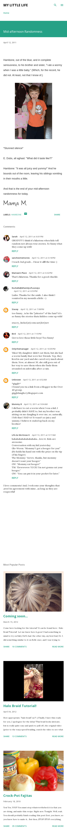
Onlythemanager (20, 348)
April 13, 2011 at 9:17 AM (44, 435)
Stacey (15, 309)
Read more (58, 646)
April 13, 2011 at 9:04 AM (36, 404)
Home (6, 13)
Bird (14, 333)
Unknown (16, 379)
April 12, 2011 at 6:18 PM (43, 257)
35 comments (19, 826)
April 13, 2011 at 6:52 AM (35, 379)
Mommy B (17, 404)
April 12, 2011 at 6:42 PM (40, 273)
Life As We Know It (21, 435)
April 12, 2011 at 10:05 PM (43, 348)
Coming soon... (15, 616)
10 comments (19, 646)
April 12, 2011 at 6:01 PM (31, 236)
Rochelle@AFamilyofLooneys (26, 288)
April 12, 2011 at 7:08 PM (32, 309)
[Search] (55, 5)
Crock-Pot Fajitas (17, 795)
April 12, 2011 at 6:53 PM (26, 291)
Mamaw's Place (19, 273)
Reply (15, 251)
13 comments (19, 736)
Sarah (15, 236)
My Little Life (15, 5)
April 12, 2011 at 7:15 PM (29, 333)
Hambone (16, 214)
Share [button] (57, 214)
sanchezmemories (21, 257)
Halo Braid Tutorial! (19, 705)
